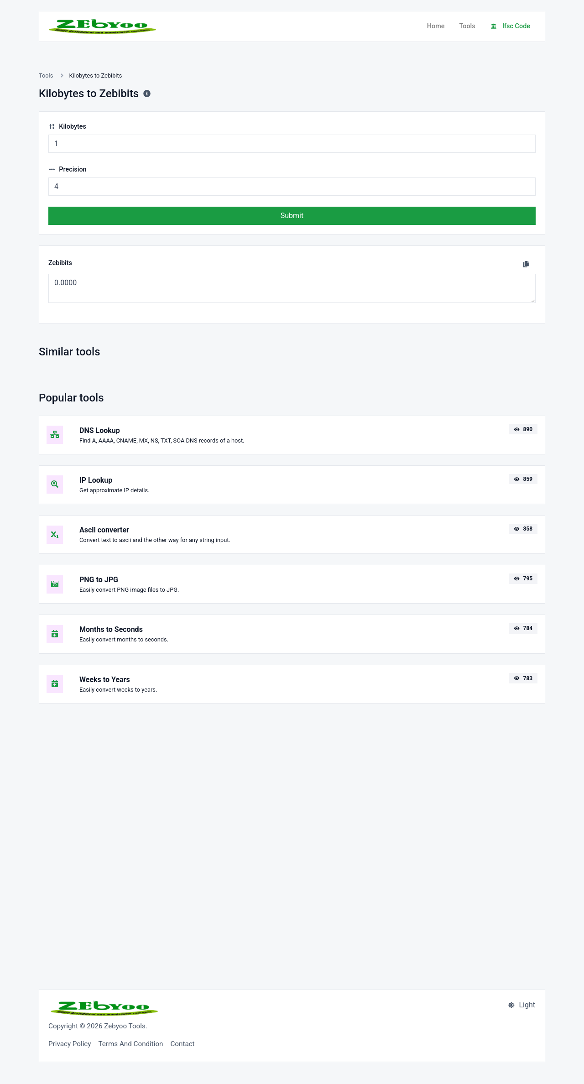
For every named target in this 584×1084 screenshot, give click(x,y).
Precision (67, 169)
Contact (182, 1044)
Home (436, 26)
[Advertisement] (292, 841)
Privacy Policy (69, 1044)
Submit (292, 215)
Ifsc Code (510, 26)
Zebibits (60, 263)
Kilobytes (67, 126)
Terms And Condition (131, 1044)
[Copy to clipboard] (526, 264)
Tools (467, 26)
